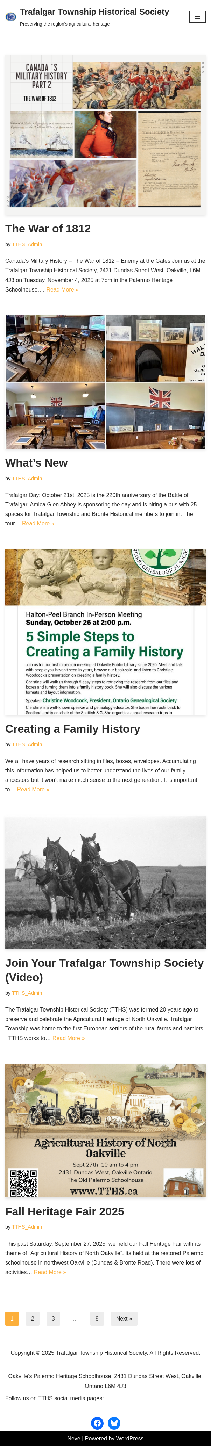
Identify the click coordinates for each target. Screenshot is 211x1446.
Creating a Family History (72, 728)
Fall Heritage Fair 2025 (64, 1211)
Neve (73, 1438)
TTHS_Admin (27, 244)
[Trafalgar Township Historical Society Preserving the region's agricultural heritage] (87, 17)
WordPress (130, 1438)
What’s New (36, 462)
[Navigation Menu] (197, 17)
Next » (124, 1319)
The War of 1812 (48, 228)
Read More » (62, 290)
